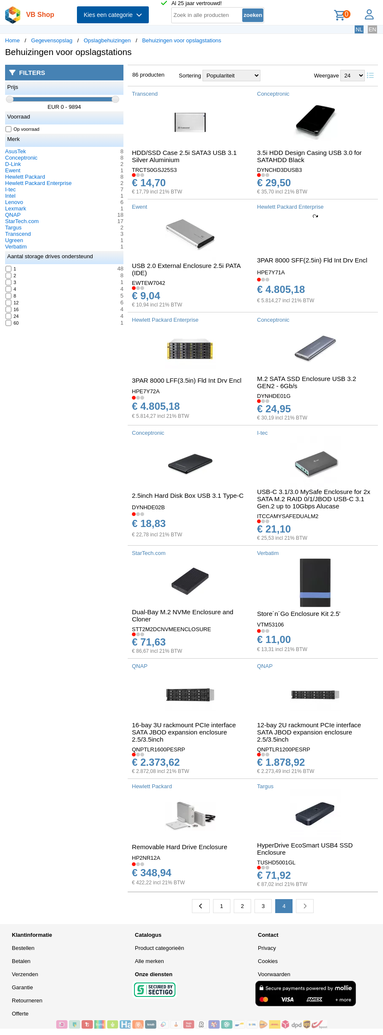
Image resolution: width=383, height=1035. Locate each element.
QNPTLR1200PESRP (283, 749)
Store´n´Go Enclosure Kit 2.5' (298, 613)
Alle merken (149, 961)
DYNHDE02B (148, 507)
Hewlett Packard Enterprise (38, 183)
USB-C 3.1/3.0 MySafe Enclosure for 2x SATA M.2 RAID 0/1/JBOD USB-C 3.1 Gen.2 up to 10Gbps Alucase (313, 499)
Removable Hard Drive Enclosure (179, 846)
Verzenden (25, 974)
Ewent (12, 170)
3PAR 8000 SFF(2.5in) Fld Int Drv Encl (312, 260)
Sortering (190, 75)
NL (359, 29)
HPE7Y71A (271, 272)
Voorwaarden (274, 974)
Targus (13, 227)
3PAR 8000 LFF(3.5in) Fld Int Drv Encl (186, 380)
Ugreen (14, 240)
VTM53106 (270, 624)
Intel (10, 196)
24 (12, 316)
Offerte (20, 1013)
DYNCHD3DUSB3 (279, 170)
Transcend (18, 234)
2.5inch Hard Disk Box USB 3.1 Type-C (187, 495)
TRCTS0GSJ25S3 (154, 170)
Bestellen (23, 948)
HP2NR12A (146, 858)
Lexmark (15, 208)
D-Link (13, 164)
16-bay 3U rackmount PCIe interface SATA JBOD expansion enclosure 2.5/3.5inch (184, 732)
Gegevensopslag (52, 40)
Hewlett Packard (25, 177)
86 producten (148, 75)
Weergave (326, 75)
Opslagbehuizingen (107, 40)
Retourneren (27, 1000)
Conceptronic (21, 158)
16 (12, 309)
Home (12, 40)
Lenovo (14, 202)
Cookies (268, 961)
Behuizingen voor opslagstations (181, 40)
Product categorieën (159, 948)
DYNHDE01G (273, 396)
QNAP (13, 215)
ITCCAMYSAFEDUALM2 (287, 516)
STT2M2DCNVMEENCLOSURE (171, 629)
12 (12, 302)
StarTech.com (21, 221)
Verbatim (16, 246)
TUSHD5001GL (276, 862)
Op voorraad (22, 129)
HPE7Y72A (146, 391)
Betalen (21, 961)
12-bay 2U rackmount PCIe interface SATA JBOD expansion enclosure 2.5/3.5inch (309, 732)
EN (372, 29)
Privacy (267, 948)
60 (12, 323)
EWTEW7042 (148, 283)
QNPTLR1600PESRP (158, 749)
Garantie (22, 987)
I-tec (10, 189)
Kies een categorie (113, 14)
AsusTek (15, 151)
